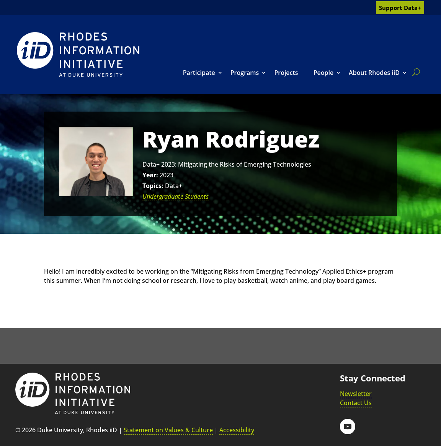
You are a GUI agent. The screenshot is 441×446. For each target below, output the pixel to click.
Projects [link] (286, 72)
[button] (347, 426)
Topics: (152, 186)
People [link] (323, 72)
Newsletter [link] (356, 393)
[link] (78, 54)
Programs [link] (244, 72)
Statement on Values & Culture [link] (168, 430)
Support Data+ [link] (400, 7)
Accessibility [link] (236, 430)
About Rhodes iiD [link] (374, 72)
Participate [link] (199, 72)
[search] (414, 72)
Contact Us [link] (356, 403)
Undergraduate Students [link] (175, 196)
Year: (150, 175)
